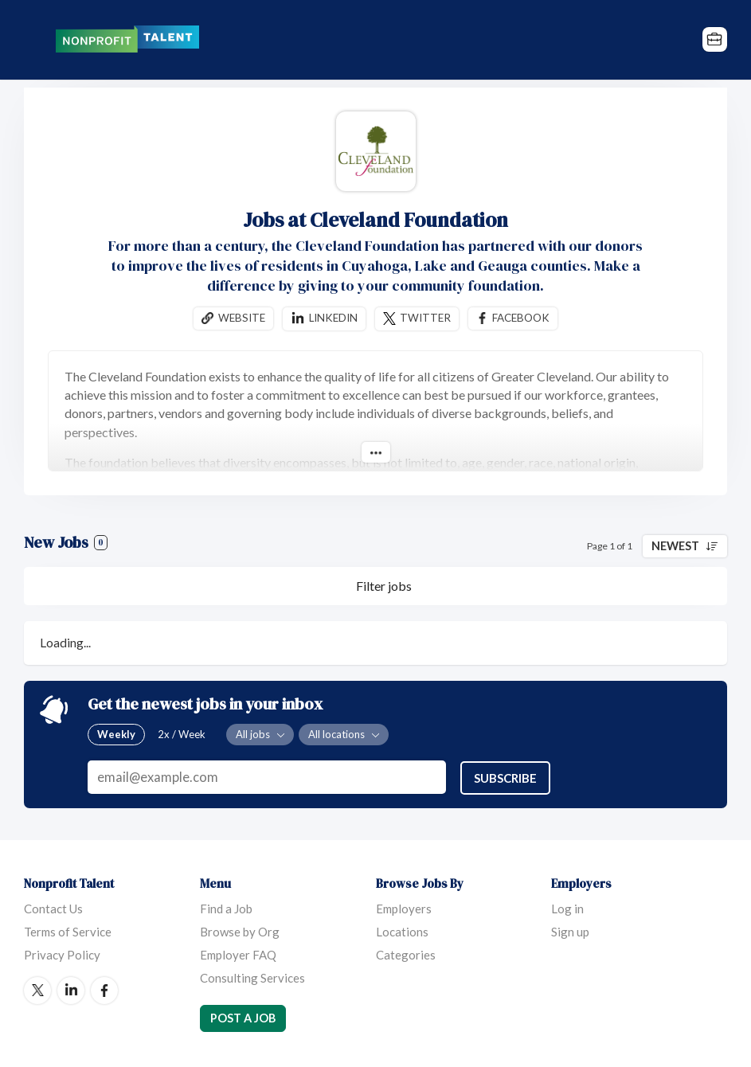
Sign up (570, 931)
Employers (404, 908)
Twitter (425, 317)
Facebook (521, 317)
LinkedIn (70, 989)
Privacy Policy (62, 954)
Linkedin (333, 317)
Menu (36, 40)
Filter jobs (384, 585)
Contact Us (53, 908)
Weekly (116, 734)
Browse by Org (240, 931)
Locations (402, 931)
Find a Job (226, 908)
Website (241, 317)
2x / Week (181, 734)
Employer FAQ (238, 954)
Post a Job (243, 1017)
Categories (406, 954)
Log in (567, 908)
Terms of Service (67, 931)
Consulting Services (252, 977)
